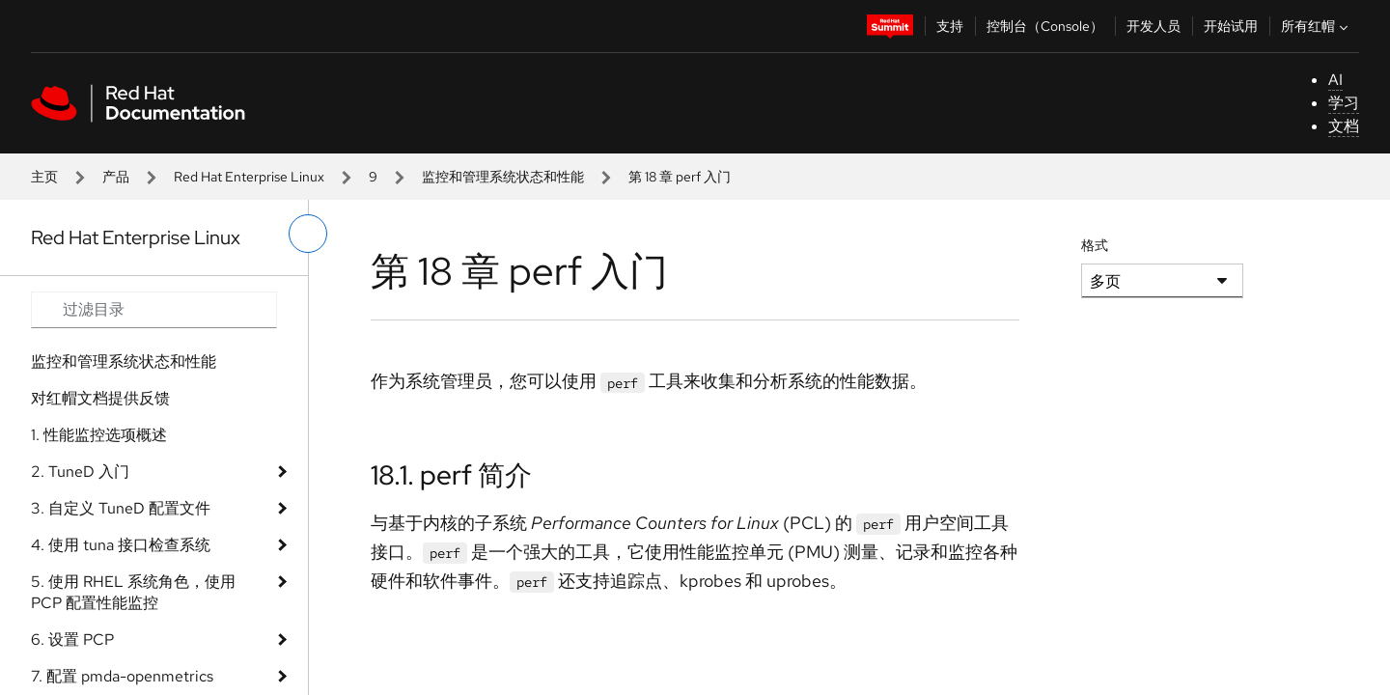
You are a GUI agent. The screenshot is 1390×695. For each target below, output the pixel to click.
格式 (1094, 245)
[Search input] (154, 310)
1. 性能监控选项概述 (99, 435)
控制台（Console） (1045, 26)
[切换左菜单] (308, 233)
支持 (949, 26)
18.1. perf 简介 (451, 475)
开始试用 (1231, 26)
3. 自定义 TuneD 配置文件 (120, 508)
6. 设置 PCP (72, 639)
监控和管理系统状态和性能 (503, 176)
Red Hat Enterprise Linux (249, 176)
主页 (44, 176)
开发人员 (1153, 26)
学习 (1343, 103)
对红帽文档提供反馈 (100, 398)
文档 (1343, 126)
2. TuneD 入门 (80, 471)
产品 (115, 176)
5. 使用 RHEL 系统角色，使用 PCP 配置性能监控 (133, 592)
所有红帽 (1316, 26)
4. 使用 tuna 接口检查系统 (120, 545)
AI (1335, 80)
